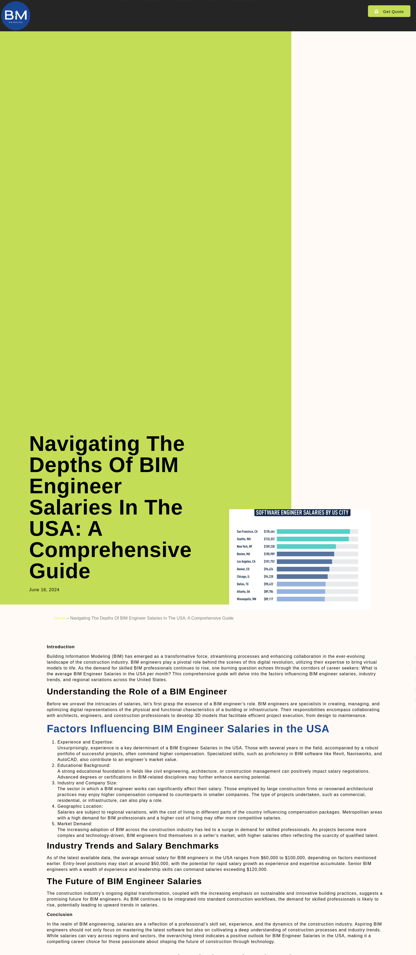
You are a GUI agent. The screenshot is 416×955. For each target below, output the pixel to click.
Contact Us (241, 10)
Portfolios (184, 10)
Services (151, 10)
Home (122, 10)
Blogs (212, 10)
